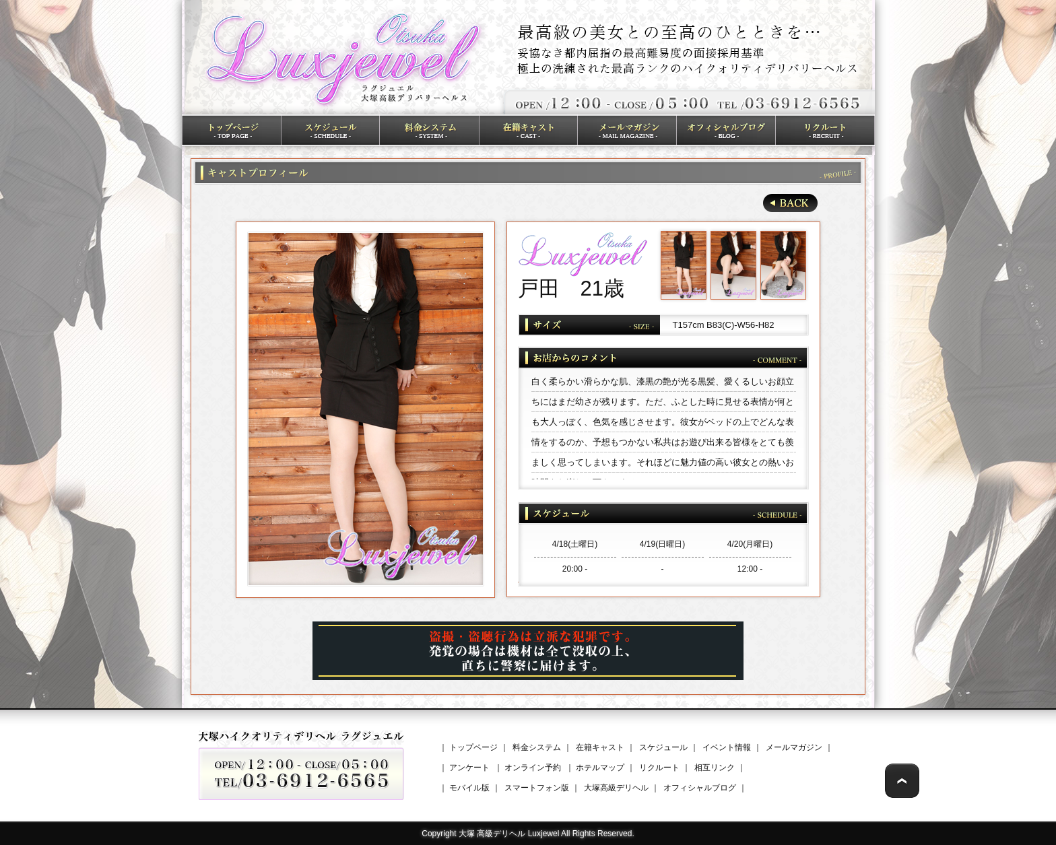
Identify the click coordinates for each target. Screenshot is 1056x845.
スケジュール (663, 747)
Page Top (902, 781)
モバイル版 (469, 787)
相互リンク (714, 767)
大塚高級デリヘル (616, 787)
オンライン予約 (532, 767)
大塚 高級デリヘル (492, 833)
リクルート (659, 767)
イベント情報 (726, 747)
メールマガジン (794, 747)
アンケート (469, 767)
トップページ (473, 747)
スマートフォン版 (536, 787)
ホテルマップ (600, 767)
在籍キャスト (600, 747)
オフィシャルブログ (699, 787)
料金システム (537, 747)
